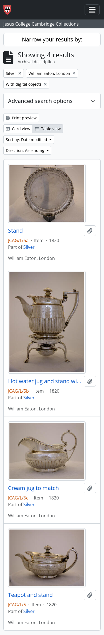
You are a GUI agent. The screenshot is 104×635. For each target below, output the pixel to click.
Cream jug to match (33, 488)
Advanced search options (40, 101)
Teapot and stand (30, 595)
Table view (48, 128)
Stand (15, 230)
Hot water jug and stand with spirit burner (45, 381)
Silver (29, 247)
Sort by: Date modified (27, 139)
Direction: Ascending (25, 150)
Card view (18, 128)
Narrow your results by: (52, 39)
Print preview (21, 117)
